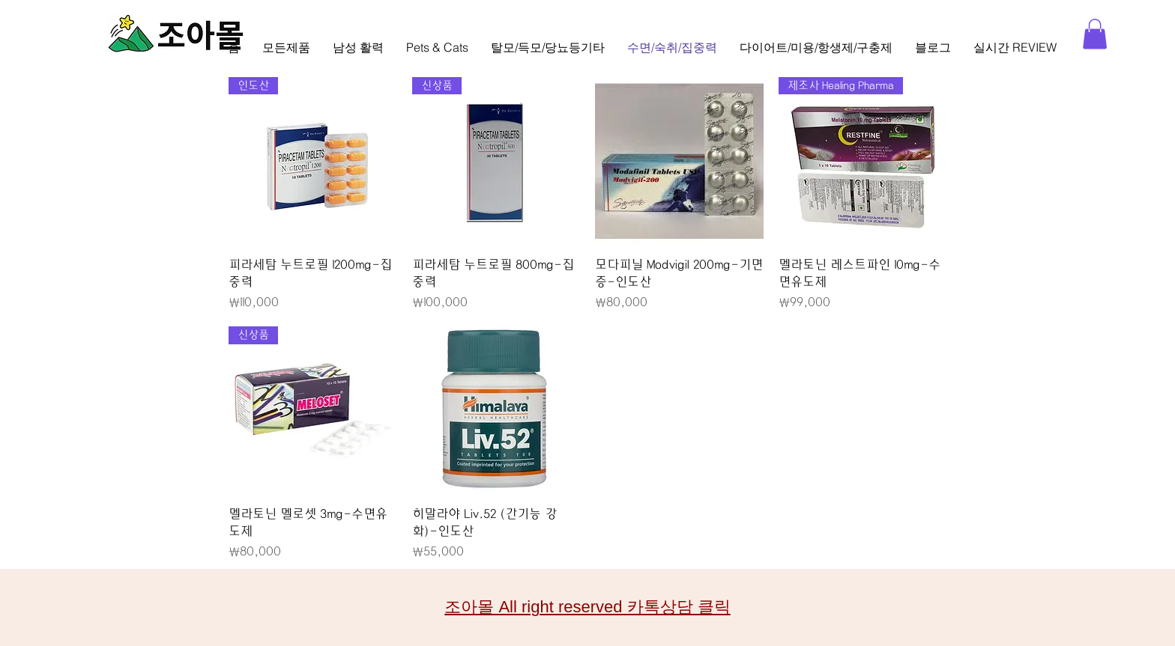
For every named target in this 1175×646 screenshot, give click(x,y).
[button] (1095, 34)
